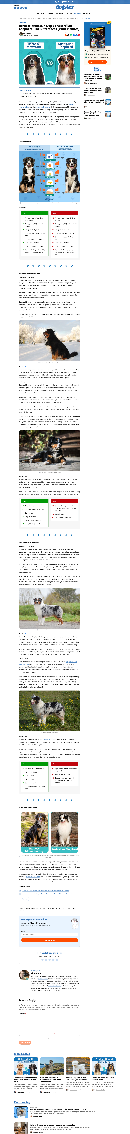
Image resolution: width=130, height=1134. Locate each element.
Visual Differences (25, 93)
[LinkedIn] (76, 35)
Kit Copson (28, 33)
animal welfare (43, 979)
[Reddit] (66, 35)
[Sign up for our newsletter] (65, 2)
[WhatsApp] (71, 35)
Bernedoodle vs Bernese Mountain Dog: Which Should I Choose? (45, 891)
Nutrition (50, 13)
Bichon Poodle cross (54, 986)
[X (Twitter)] (21, 8)
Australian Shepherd (42, 107)
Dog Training (60, 13)
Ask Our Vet (87, 13)
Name (21, 1034)
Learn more (87, 18)
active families (49, 740)
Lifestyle (69, 13)
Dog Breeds (77, 13)
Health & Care (41, 13)
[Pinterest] (26, 8)
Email (23, 931)
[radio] (42, 960)
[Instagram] (18, 8)
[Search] (114, 13)
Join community (50, 940)
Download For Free (97, 62)
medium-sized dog (33, 877)
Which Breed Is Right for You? (28, 96)
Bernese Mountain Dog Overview (42, 93)
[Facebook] (15, 8)
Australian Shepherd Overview (63, 93)
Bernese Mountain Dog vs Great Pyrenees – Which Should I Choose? (47, 894)
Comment (22, 1013)
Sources (25, 899)
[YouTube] (23, 8)
